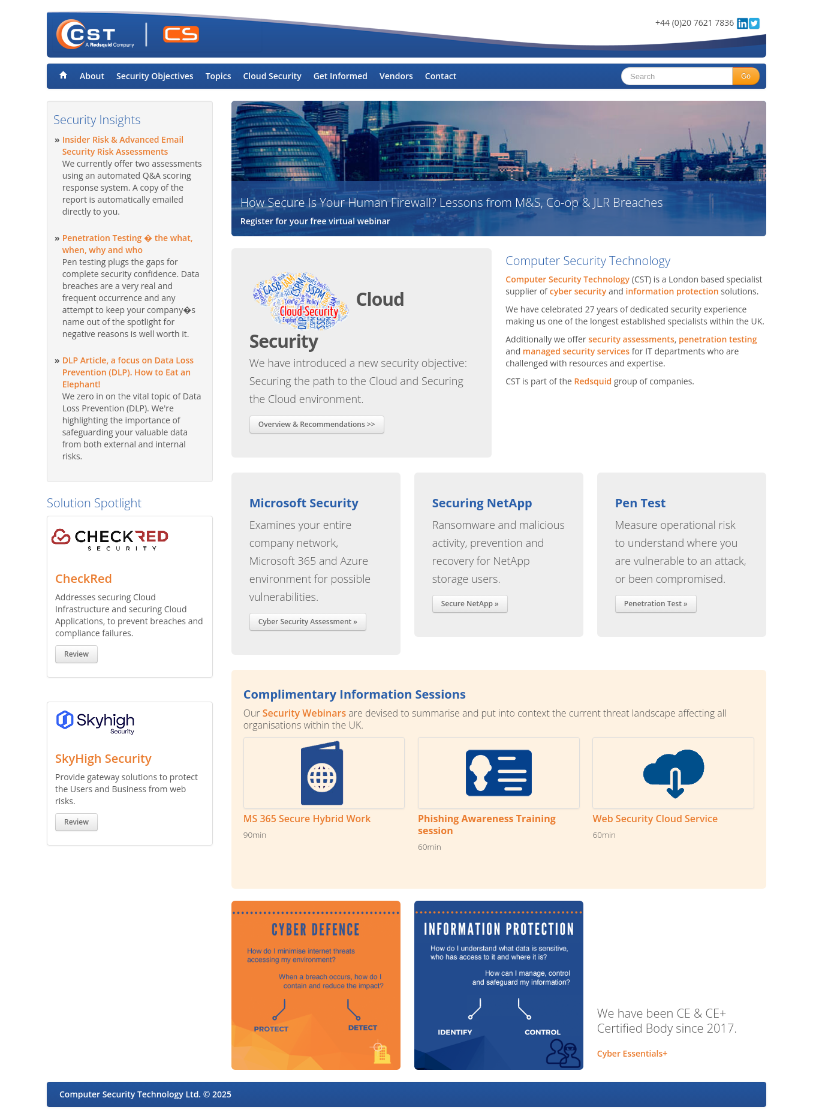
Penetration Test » (656, 603)
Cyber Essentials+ (632, 1053)
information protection (672, 291)
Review (76, 654)
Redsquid (593, 381)
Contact (440, 76)
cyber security (578, 291)
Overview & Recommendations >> (316, 424)
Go (746, 76)
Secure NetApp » (470, 603)
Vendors (396, 76)
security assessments (631, 339)
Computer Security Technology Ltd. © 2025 (145, 1094)
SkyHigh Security (103, 758)
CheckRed (83, 578)
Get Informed (341, 76)
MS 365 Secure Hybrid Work (307, 818)
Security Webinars (304, 713)
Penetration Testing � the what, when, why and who (127, 243)
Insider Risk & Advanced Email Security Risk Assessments (123, 145)
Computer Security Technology (567, 279)
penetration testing (718, 339)
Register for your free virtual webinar (315, 221)
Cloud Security (272, 76)
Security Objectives (155, 76)
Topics (218, 76)
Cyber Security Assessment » (307, 621)
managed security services (576, 351)
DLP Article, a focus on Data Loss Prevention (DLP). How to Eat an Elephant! (128, 372)
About (92, 76)
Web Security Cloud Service (655, 818)
